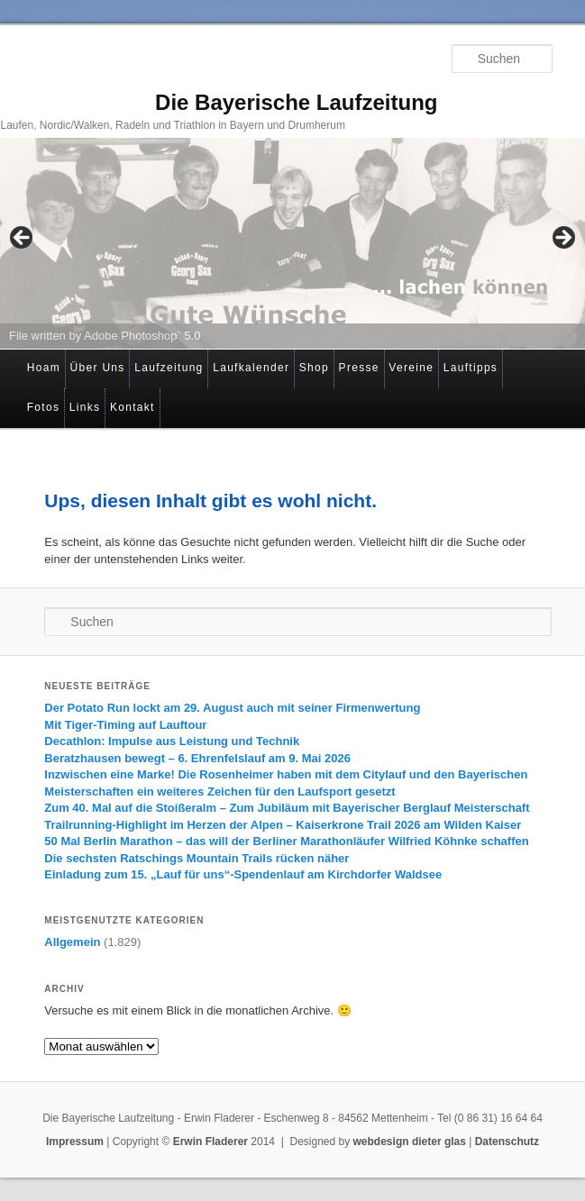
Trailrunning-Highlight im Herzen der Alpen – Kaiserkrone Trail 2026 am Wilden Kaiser (282, 825)
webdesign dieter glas (409, 1141)
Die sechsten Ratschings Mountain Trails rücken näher (196, 858)
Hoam (43, 367)
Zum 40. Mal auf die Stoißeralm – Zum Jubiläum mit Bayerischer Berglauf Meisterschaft (286, 807)
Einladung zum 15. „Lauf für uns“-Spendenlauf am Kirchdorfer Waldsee (243, 874)
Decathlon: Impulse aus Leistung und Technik (171, 741)
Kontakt (132, 407)
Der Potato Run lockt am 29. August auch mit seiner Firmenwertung (232, 707)
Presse (359, 367)
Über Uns (97, 367)
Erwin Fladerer (210, 1141)
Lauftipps (470, 367)
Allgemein (72, 942)
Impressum (75, 1141)
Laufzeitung (168, 367)
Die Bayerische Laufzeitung (296, 102)
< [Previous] (22, 238)
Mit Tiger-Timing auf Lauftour (125, 725)
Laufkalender (251, 367)
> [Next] (562, 238)
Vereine (411, 367)
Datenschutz (507, 1141)
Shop (314, 367)
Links (85, 407)
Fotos (43, 407)
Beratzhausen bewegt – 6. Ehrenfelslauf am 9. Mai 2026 (197, 758)
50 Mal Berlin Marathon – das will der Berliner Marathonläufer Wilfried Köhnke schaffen (286, 841)
